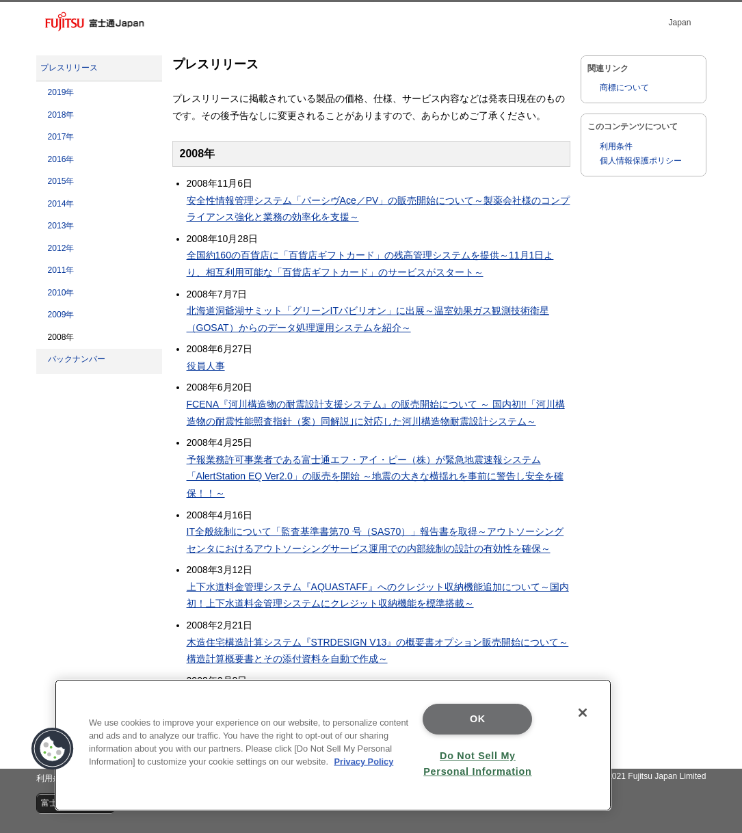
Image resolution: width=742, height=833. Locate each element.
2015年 (61, 181)
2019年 (61, 92)
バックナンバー (76, 359)
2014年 (61, 204)
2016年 (61, 159)
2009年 (61, 314)
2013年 (61, 225)
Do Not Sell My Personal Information (477, 763)
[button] (53, 749)
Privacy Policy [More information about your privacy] (364, 761)
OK (478, 718)
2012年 (61, 248)
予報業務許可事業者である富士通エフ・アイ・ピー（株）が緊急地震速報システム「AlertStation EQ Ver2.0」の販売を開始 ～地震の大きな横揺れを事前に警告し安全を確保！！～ (375, 476)
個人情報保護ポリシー (641, 161)
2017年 (61, 137)
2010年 (61, 293)
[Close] (583, 713)
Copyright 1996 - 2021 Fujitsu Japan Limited (625, 776)
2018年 (61, 115)
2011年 (61, 270)
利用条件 (616, 146)
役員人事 (206, 365)
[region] (333, 745)
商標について (624, 87)
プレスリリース (69, 67)
